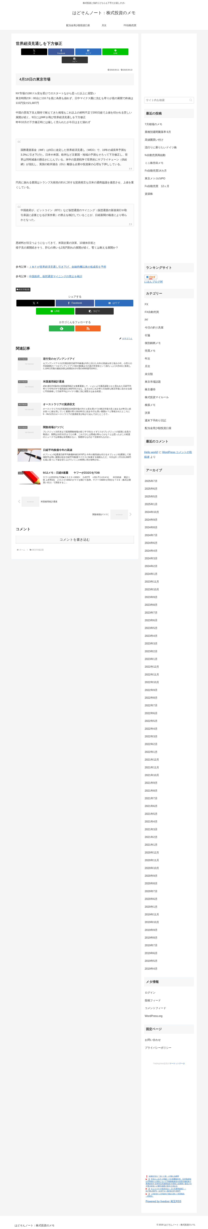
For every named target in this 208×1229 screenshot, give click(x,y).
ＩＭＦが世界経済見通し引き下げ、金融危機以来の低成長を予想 (67, 258)
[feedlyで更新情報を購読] (71, 320)
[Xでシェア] (35, 51)
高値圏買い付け (154, 139)
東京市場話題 (23, 281)
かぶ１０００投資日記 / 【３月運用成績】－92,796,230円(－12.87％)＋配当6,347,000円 (166, 1190)
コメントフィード (155, 1008)
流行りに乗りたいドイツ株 (161, 147)
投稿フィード (153, 1000)
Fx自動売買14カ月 (156, 170)
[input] (169, 100)
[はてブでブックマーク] (74, 51)
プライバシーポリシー (158, 1047)
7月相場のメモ (153, 124)
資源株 (149, 193)
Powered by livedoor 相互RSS (163, 1201)
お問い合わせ (153, 1039)
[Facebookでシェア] (54, 51)
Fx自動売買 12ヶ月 (157, 186)
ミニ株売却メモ (154, 162)
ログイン (150, 992)
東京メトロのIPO (155, 178)
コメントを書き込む (75, 534)
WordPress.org (154, 1015)
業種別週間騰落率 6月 (158, 131)
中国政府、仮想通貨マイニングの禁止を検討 (55, 268)
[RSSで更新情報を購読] (78, 320)
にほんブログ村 (153, 281)
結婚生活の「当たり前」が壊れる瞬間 (164, 1176)
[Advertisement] (169, 66)
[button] (114, 51)
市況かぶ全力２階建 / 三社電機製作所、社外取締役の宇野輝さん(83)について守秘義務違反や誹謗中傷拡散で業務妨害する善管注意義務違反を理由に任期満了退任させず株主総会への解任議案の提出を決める (169, 1182)
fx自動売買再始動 (155, 155)
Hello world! (151, 452)
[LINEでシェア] (94, 51)
